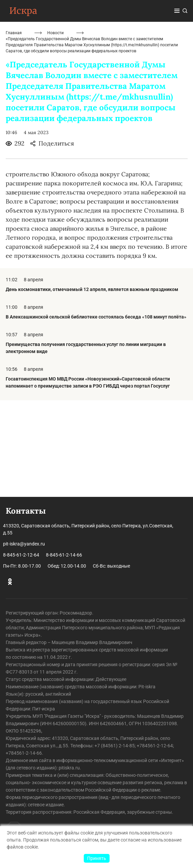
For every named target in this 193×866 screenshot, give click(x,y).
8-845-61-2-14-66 (64, 555)
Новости (55, 129)
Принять (96, 858)
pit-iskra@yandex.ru (24, 543)
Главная (14, 129)
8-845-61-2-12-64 (21, 555)
